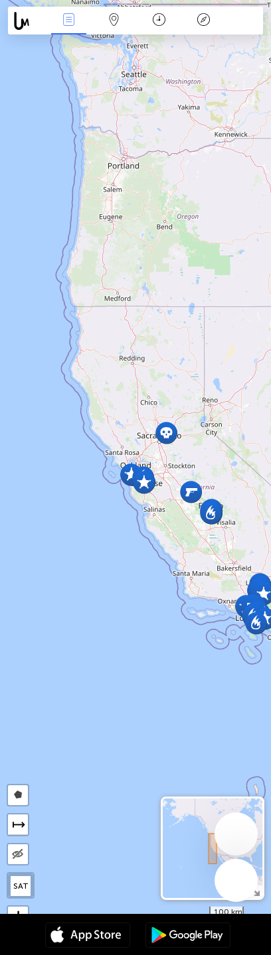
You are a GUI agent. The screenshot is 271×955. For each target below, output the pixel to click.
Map (113, 21)
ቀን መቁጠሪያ (159, 21)
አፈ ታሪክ (204, 21)
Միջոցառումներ (69, 21)
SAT (21, 886)
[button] (256, 623)
